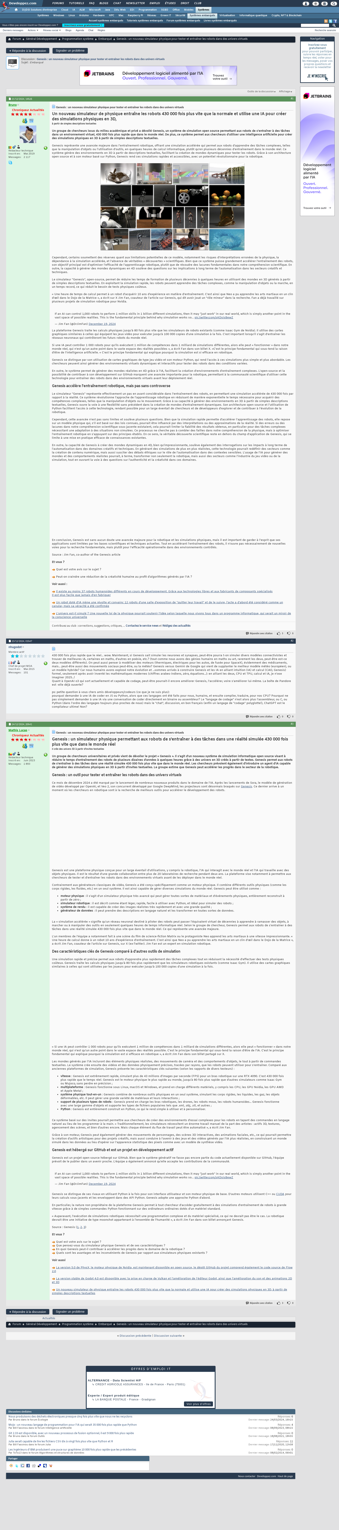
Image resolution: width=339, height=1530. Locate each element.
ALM (82, 9)
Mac (120, 15)
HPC (111, 15)
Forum (17, 39)
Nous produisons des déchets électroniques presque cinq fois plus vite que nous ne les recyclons (70, 1417)
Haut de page (285, 1476)
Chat (117, 3)
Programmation (148, 9)
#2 (292, 640)
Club (197, 3)
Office (176, 9)
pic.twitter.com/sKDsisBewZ (214, 317)
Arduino (84, 15)
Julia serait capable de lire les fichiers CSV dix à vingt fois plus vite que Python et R (60, 1441)
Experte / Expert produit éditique (113, 1395)
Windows (58, 15)
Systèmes (203, 9)
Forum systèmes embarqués (183, 20)
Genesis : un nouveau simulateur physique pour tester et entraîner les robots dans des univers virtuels (101, 59)
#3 (292, 723)
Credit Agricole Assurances (119, 1384)
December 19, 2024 (102, 324)
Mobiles (188, 9)
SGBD (164, 9)
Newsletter (135, 3)
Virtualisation (227, 15)
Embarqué (105, 39)
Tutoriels (76, 3)
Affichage (284, 91)
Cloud (64, 9)
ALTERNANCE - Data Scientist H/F (114, 1380)
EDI (132, 9)
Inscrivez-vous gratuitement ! (83, 25)
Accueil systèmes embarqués (106, 20)
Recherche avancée (325, 30)
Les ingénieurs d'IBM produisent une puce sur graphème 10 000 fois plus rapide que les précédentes (72, 1450)
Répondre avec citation (259, 633)
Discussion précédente (135, 1336)
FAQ (91, 3)
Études (170, 3)
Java (107, 9)
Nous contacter (246, 1476)
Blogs (103, 3)
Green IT (165, 15)
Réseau (151, 15)
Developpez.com (266, 1476)
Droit (184, 3)
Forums (58, 3)
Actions (32, 30)
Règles (101, 30)
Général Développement (41, 39)
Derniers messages (13, 30)
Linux (72, 15)
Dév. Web (120, 9)
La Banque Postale (110, 1399)
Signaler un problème (70, 50)
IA (73, 9)
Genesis (246, 786)
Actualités (48, 1318)
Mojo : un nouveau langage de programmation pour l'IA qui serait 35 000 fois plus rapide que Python (72, 1425)
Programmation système (77, 39)
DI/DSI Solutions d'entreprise (39, 9)
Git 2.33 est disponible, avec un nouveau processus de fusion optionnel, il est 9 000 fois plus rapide (71, 1433)
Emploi (154, 3)
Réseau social (50, 30)
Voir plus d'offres (199, 1404)
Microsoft (95, 9)
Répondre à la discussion (27, 50)
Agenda (80, 30)
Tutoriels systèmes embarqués (145, 20)
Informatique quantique (253, 15)
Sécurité (180, 15)
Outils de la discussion (260, 91)
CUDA (280, 1194)
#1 (292, 98)
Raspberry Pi (135, 15)
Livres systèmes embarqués (220, 20)
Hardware (99, 15)
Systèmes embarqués (202, 15)
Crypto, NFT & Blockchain (287, 15)
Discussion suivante (168, 1336)
